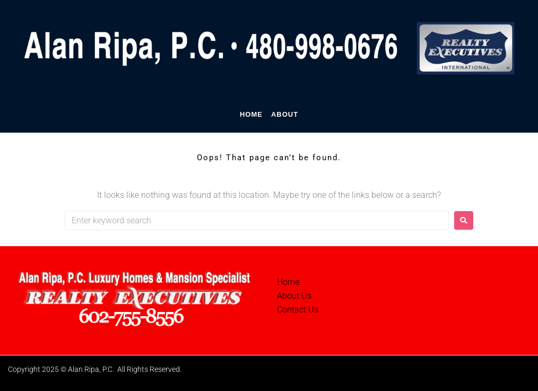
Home (288, 282)
